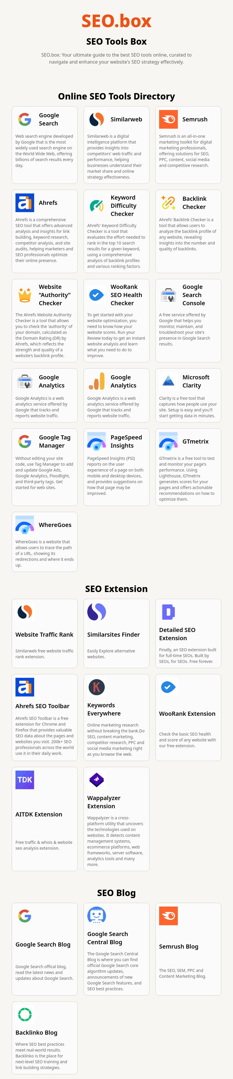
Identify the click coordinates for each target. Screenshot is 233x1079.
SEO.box (116, 20)
